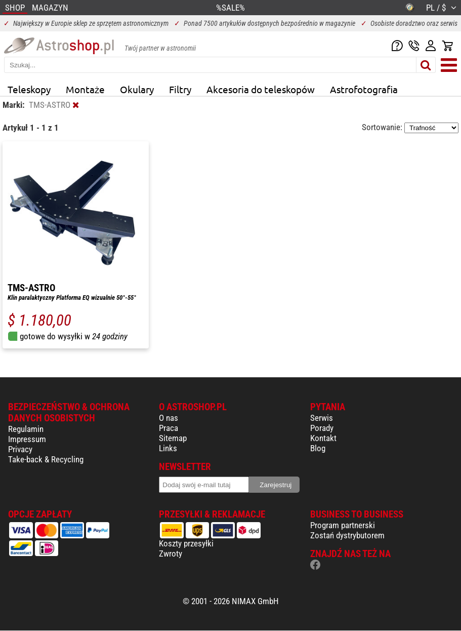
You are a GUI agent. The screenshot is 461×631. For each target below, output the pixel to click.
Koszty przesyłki (186, 543)
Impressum (27, 439)
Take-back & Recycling (45, 459)
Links (168, 448)
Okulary (137, 89)
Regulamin (26, 429)
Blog (317, 448)
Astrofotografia (364, 89)
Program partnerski (342, 525)
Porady (321, 428)
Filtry (180, 89)
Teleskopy (29, 89)
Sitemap (173, 438)
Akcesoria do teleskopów (260, 89)
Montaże (85, 89)
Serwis (321, 418)
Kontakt (323, 438)
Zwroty (170, 553)
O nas (168, 418)
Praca (168, 428)
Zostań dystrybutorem (347, 535)
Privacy (20, 449)
